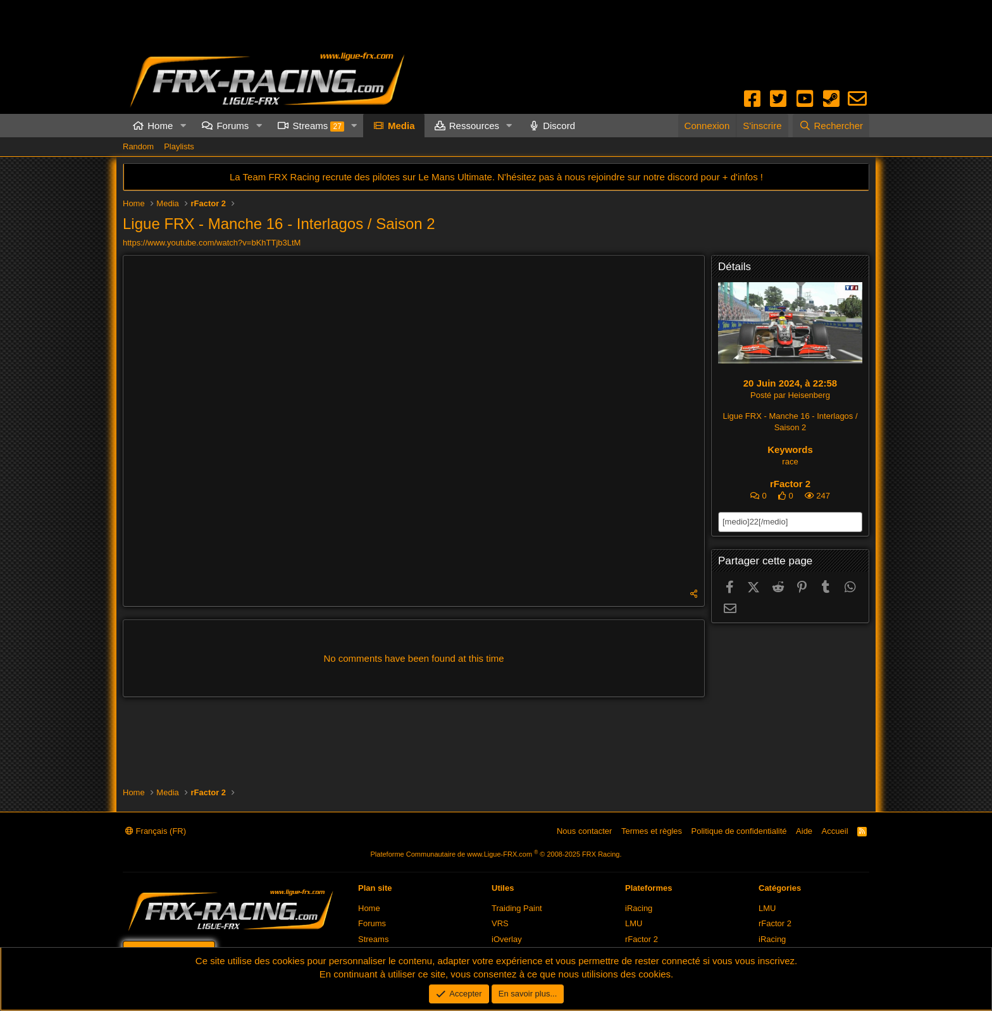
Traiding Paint (517, 908)
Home (160, 125)
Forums (232, 125)
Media (401, 125)
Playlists (179, 146)
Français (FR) (155, 831)
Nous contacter (584, 831)
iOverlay (507, 939)
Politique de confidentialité (739, 831)
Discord (559, 125)
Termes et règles (651, 831)
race (790, 461)
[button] (183, 125)
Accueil (835, 831)
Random (138, 146)
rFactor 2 (790, 483)
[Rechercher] (831, 125)
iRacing (638, 908)
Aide (804, 831)
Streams (318, 126)
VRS (500, 923)
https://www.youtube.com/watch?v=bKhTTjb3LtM (212, 242)
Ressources (474, 125)
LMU (633, 923)
